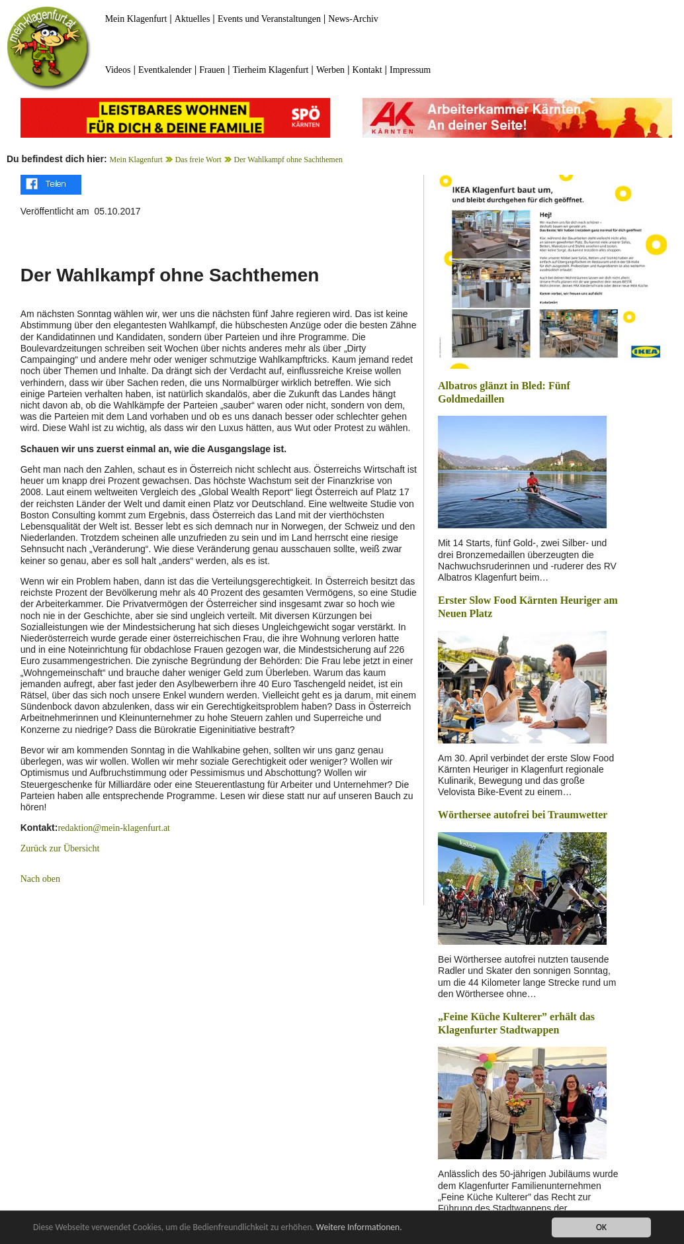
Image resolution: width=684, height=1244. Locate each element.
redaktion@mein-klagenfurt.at (114, 828)
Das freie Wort (198, 159)
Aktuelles (192, 19)
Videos (118, 70)
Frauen (212, 70)
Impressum (410, 70)
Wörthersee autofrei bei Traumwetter (522, 814)
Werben (330, 70)
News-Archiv (353, 19)
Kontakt (367, 70)
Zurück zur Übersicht (60, 848)
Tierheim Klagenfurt (271, 70)
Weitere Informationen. (359, 1227)
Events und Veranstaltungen (269, 19)
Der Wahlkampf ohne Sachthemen (288, 159)
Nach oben (40, 879)
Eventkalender (165, 70)
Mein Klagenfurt (136, 19)
